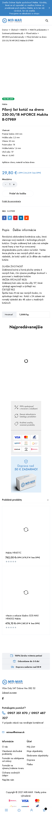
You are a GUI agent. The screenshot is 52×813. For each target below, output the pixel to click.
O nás (5, 737)
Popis (5, 220)
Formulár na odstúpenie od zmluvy (13, 750)
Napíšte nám (8, 770)
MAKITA (23, 29)
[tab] (5, 220)
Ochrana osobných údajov (11, 765)
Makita (4, 104)
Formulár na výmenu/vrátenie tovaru (13, 758)
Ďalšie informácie (24, 220)
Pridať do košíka (34, 184)
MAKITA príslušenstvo (38, 29)
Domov (5, 29)
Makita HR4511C (13, 543)
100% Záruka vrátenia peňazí (28, 646)
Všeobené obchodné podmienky (12, 743)
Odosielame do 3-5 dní (28, 652)
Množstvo (7, 179)
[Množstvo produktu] (9, 184)
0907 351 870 (17, 703)
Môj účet (31, 737)
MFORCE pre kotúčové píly (13, 37)
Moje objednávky (35, 742)
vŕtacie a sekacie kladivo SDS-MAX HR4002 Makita (22, 608)
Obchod (14, 29)
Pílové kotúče (31, 33)
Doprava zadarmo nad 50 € (28, 657)
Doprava (31, 750)
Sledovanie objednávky (37, 746)
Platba (30, 755)
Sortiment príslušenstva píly (12, 33)
